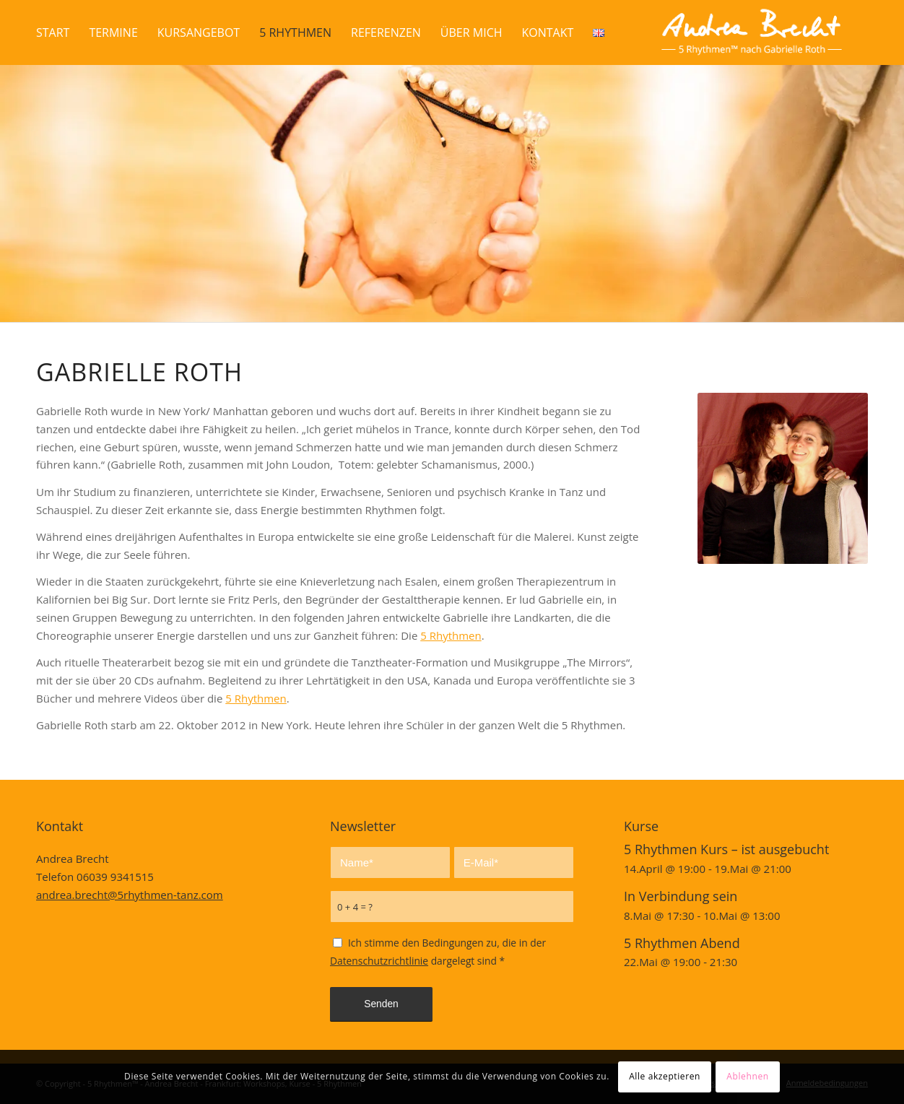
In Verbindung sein (680, 896)
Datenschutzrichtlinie (379, 961)
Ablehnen (747, 1076)
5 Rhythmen (451, 635)
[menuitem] (53, 32)
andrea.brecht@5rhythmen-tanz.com (129, 894)
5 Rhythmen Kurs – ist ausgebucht (726, 849)
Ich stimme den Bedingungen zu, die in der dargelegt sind (438, 952)
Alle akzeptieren (664, 1076)
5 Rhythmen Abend (682, 943)
